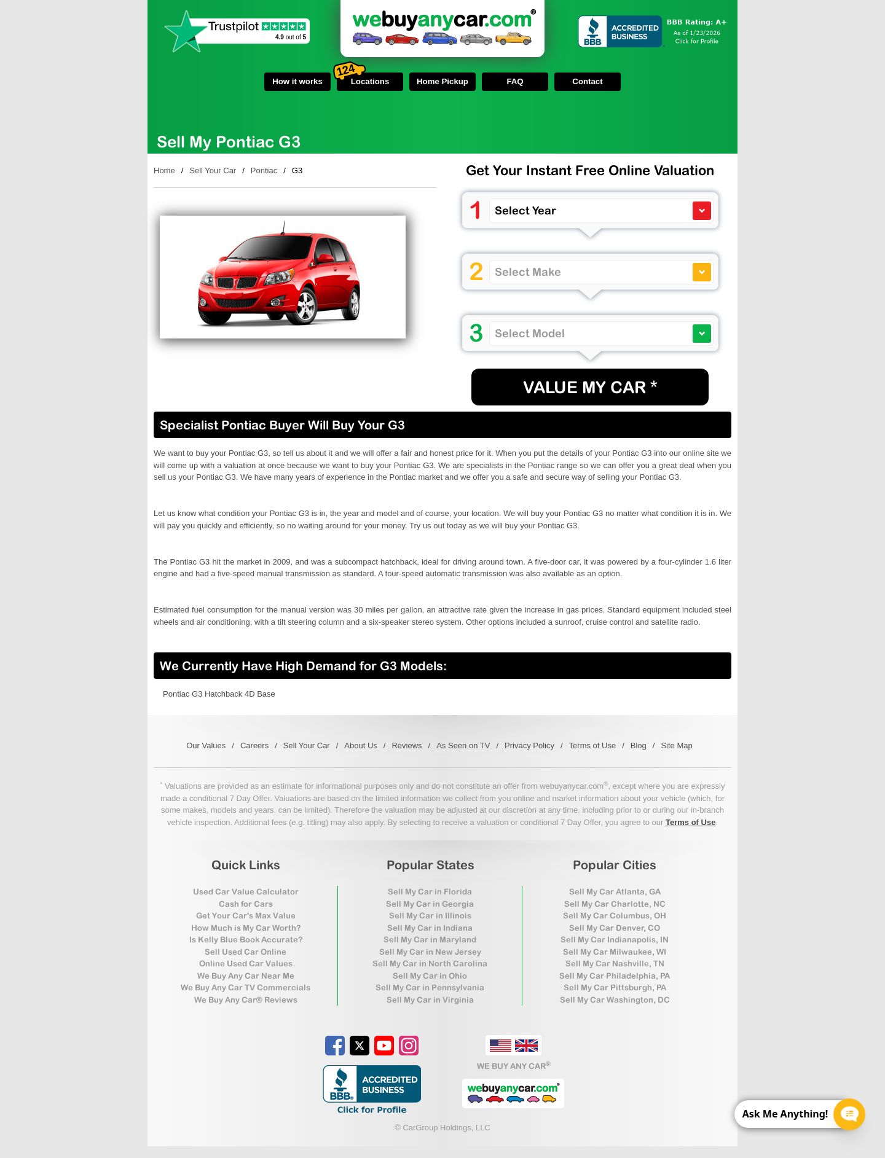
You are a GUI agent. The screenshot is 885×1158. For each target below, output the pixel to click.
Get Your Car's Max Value (246, 915)
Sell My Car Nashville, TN (614, 963)
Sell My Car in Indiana (430, 928)
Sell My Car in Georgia (430, 904)
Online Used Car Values (246, 963)
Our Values (206, 745)
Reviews (406, 745)
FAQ (514, 81)
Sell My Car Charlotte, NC (615, 904)
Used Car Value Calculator (246, 891)
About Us (360, 745)
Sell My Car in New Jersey (430, 952)
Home (164, 170)
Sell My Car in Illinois (430, 915)
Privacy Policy (529, 745)
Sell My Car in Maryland (430, 939)
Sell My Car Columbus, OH (614, 915)
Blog (639, 745)
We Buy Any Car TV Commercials (245, 987)
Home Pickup (442, 81)
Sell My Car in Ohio (430, 975)
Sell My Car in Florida (430, 891)
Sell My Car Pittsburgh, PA (615, 987)
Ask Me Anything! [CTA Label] (785, 1114)
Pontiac (264, 170)
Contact (587, 81)
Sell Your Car (212, 170)
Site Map (676, 745)
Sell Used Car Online (245, 952)
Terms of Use (592, 745)
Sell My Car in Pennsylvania (430, 987)
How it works (297, 81)
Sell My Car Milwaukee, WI (614, 952)
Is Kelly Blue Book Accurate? (245, 939)
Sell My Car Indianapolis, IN (614, 939)
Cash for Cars (246, 904)
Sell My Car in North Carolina (429, 963)
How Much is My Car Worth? (246, 928)
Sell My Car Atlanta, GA (615, 891)
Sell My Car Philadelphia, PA (614, 975)
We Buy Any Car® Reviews (245, 999)
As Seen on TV (463, 745)
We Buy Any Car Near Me (245, 975)
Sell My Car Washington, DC (615, 999)
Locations (363, 79)
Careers (254, 745)
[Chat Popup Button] (849, 1114)
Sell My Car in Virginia (430, 999)
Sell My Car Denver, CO (614, 928)
